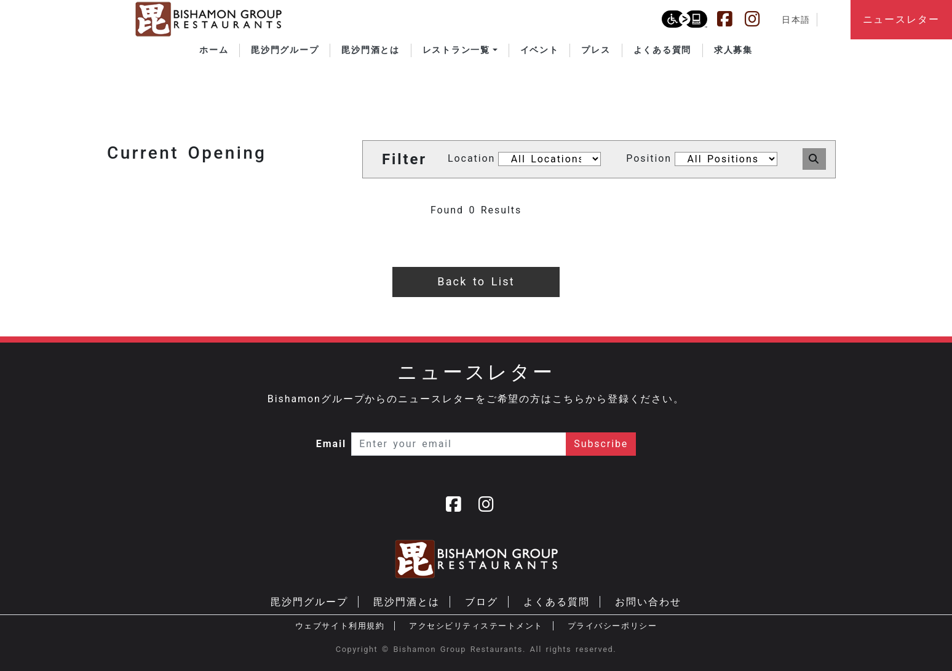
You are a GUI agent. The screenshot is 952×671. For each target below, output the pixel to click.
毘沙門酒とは (406, 602)
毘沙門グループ (309, 602)
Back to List (475, 281)
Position (649, 158)
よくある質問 (556, 602)
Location (471, 158)
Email (331, 444)
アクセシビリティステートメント (476, 625)
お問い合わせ (648, 602)
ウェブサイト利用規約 (339, 625)
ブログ (481, 602)
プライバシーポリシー (612, 625)
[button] (460, 50)
